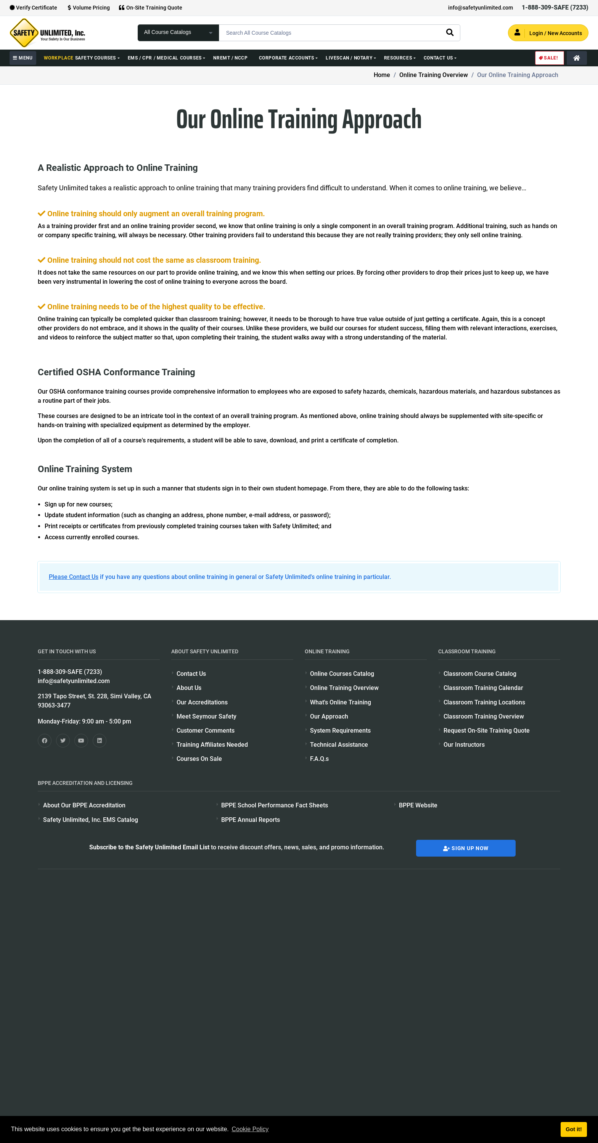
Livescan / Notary (349, 58)
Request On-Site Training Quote (487, 730)
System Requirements (340, 730)
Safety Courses (80, 58)
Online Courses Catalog (342, 673)
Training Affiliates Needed (212, 744)
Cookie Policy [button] (249, 1129)
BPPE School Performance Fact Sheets (274, 805)
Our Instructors (464, 744)
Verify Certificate (33, 8)
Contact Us (438, 58)
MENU (23, 58)
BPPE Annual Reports (250, 819)
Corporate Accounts (286, 58)
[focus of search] (178, 32)
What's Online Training (340, 702)
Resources (398, 58)
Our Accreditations (202, 702)
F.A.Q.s (319, 758)
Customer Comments (206, 730)
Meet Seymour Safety (206, 716)
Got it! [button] (574, 1129)
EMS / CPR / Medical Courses (165, 58)
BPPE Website (418, 805)
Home (382, 75)
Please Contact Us (73, 576)
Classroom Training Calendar (483, 687)
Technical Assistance (339, 744)
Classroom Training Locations (484, 702)
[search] (450, 32)
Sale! (548, 58)
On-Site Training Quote (151, 8)
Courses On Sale (199, 758)
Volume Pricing (88, 8)
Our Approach (329, 716)
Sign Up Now (466, 848)
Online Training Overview (433, 75)
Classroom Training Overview (484, 716)
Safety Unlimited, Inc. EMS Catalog (90, 819)
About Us (189, 687)
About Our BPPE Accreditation (84, 805)
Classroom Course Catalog (480, 673)
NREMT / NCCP (230, 58)
